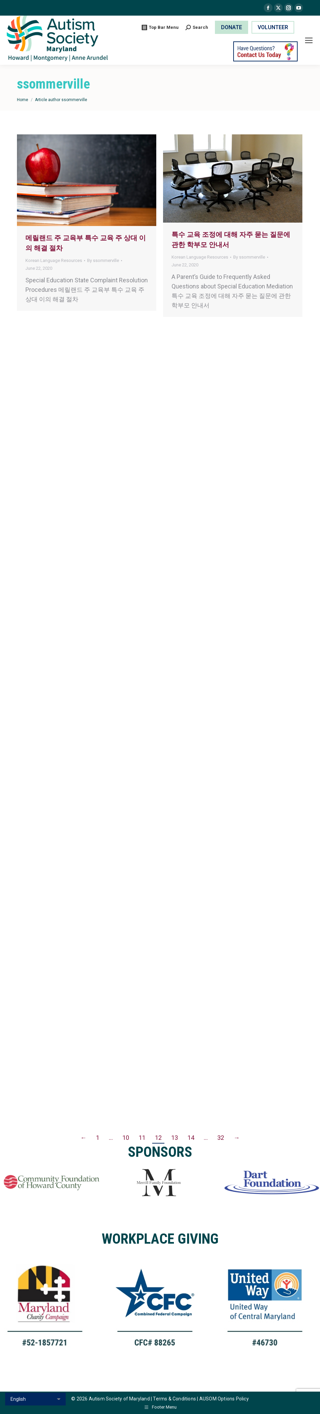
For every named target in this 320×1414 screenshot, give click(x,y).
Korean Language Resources (53, 260)
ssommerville (53, 84)
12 (158, 1137)
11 (142, 1137)
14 (190, 1137)
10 (125, 1137)
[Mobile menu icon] (308, 40)
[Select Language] (35, 1399)
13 (174, 1137)
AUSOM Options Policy (224, 1398)
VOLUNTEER (273, 27)
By (103, 260)
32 (220, 1137)
